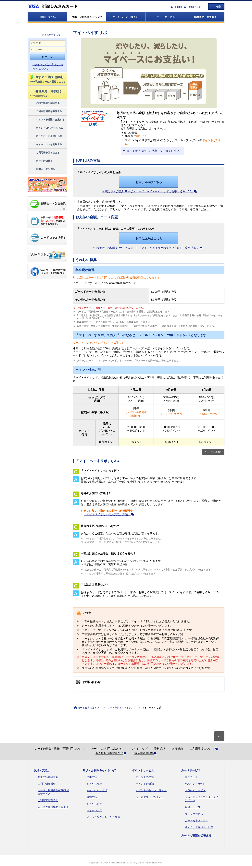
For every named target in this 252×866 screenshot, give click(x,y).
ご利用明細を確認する (44, 103)
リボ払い (92, 777)
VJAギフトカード (195, 783)
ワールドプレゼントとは (150, 797)
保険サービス (192, 807)
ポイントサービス (143, 770)
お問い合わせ (196, 7)
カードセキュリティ (196, 820)
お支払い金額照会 (48, 777)
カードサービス (190, 770)
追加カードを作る (42, 169)
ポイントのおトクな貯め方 (151, 790)
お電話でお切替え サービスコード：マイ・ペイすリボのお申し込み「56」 (150, 191)
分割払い (92, 797)
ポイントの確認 (145, 783)
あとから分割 (94, 803)
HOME (179, 7)
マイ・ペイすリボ (97, 790)
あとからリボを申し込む (45, 136)
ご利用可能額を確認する (45, 111)
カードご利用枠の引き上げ (53, 807)
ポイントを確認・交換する (46, 120)
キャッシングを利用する (45, 145)
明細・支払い (42, 770)
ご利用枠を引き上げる (44, 153)
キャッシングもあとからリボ (103, 817)
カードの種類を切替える (196, 835)
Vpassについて (40, 68)
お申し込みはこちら (148, 182)
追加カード (191, 777)
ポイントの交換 (145, 777)
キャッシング (94, 810)
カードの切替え (41, 161)
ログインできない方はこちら (47, 64)
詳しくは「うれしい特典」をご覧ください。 (154, 150)
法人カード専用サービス (199, 827)
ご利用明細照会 (47, 783)
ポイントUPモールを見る (46, 128)
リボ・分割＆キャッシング (121, 707)
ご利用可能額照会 (48, 800)
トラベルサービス (195, 790)
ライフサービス (194, 813)
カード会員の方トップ (49, 35)
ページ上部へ (215, 451)
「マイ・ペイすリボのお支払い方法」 (109, 514)
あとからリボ (94, 783)
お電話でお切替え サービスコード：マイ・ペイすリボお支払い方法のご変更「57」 (150, 247)
